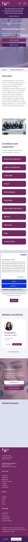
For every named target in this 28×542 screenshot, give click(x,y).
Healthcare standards (7, 481)
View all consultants (14, 352)
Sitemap (12, 531)
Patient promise (5, 519)
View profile (8, 344)
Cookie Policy (4, 529)
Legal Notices (5, 487)
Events (3, 500)
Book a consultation (14, 388)
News (3, 502)
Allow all (14, 281)
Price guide (4, 515)
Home (3, 23)
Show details (20, 277)
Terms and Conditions (7, 521)
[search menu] (20, 3)
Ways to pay (5, 479)
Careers (4, 504)
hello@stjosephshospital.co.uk (9, 463)
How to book (5, 513)
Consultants (5, 478)
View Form (14, 300)
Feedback (4, 483)
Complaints (4, 485)
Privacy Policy (11, 528)
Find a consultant (14, 40)
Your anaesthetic (6, 517)
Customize (14, 285)
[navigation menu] (24, 3)
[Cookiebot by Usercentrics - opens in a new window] (20, 255)
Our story (4, 496)
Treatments (8, 23)
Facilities (4, 498)
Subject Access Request (19, 528)
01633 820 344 (13, 467)
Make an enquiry (14, 45)
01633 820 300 (8, 465)
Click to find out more (14, 16)
